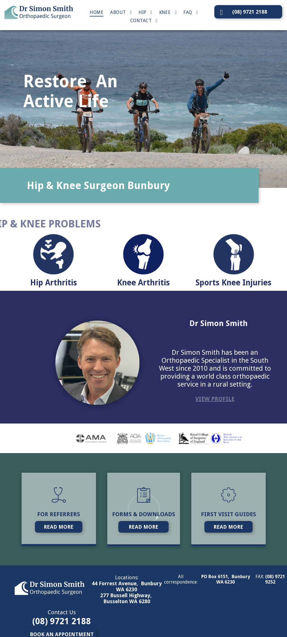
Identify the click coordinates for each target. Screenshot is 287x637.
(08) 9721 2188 (61, 621)
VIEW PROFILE (214, 398)
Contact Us (62, 612)
